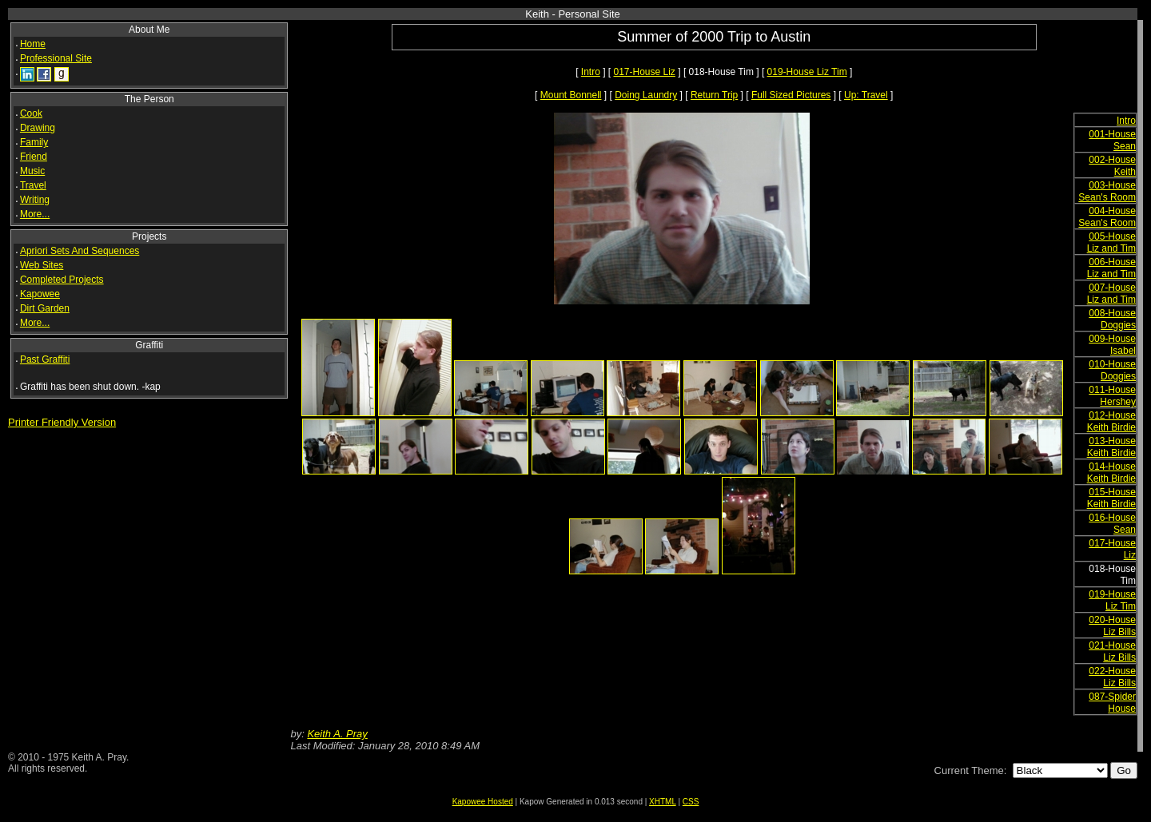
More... (35, 214)
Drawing (37, 127)
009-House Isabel (1112, 344)
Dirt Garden (45, 308)
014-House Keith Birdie (1111, 472)
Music (32, 171)
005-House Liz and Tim (1111, 242)
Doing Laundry (646, 95)
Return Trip (714, 95)
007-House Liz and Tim (1111, 293)
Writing (35, 199)
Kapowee (40, 294)
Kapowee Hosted (482, 801)
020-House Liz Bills (1112, 625)
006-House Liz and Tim (1111, 268)
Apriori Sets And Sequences (79, 250)
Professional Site (56, 58)
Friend (33, 156)
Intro (590, 71)
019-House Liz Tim (807, 71)
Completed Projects (62, 279)
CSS (691, 801)
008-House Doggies (1112, 319)
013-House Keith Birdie (1111, 447)
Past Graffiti (45, 359)
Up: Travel (866, 95)
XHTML (662, 801)
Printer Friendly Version (62, 422)
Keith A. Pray (337, 734)
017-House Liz (644, 71)
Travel (33, 185)
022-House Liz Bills (1112, 677)
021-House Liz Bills (1112, 651)
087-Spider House (1112, 702)
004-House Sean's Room (1107, 216)
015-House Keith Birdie (1111, 498)
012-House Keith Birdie (1111, 421)
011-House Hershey (1112, 395)
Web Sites (41, 265)
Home (33, 44)
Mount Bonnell (571, 95)
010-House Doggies (1112, 370)
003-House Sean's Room (1107, 191)
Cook (31, 113)
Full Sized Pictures (790, 95)
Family (34, 142)
